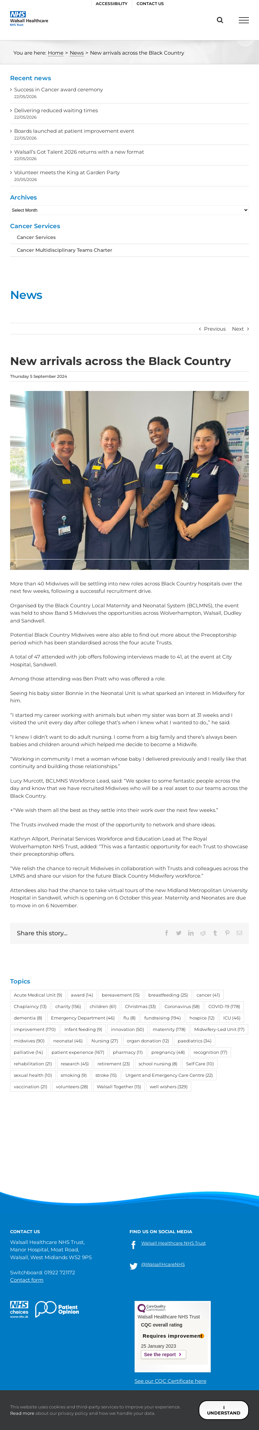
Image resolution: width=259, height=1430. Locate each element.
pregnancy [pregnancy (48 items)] (168, 1052)
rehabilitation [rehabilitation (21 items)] (33, 1063)
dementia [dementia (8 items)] (28, 1018)
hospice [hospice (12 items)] (202, 1018)
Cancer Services (36, 237)
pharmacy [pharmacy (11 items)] (128, 1052)
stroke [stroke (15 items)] (106, 1075)
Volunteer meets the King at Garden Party (67, 172)
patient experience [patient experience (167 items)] (78, 1052)
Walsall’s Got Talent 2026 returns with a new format (79, 152)
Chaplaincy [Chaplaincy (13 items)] (30, 1006)
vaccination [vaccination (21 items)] (30, 1086)
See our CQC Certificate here (170, 1381)
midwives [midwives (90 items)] (29, 1040)
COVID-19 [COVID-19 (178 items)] (224, 1006)
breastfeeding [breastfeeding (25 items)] (168, 995)
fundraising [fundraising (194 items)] (162, 1018)
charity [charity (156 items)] (68, 1006)
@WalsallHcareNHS (163, 1264)
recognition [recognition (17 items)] (210, 1052)
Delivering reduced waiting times (56, 110)
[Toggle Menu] (244, 20)
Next (238, 329)
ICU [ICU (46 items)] (231, 1018)
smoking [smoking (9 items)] (74, 1075)
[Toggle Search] (220, 20)
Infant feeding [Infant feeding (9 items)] (83, 1029)
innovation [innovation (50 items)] (127, 1029)
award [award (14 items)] (82, 995)
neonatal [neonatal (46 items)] (68, 1040)
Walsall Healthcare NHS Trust (173, 1243)
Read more (22, 1413)
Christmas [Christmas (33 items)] (140, 1006)
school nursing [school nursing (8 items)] (158, 1063)
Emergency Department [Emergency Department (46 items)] (83, 1018)
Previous (215, 329)
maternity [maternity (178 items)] (169, 1029)
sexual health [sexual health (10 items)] (33, 1075)
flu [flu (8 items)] (129, 1018)
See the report (160, 1354)
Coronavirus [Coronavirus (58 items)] (182, 1006)
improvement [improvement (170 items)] (35, 1029)
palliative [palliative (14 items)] (28, 1052)
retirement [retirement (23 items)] (113, 1063)
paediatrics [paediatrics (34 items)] (194, 1040)
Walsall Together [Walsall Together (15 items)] (119, 1086)
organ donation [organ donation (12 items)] (148, 1040)
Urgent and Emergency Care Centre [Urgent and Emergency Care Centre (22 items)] (169, 1075)
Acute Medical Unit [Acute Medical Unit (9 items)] (38, 995)
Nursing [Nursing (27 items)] (104, 1040)
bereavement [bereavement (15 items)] (121, 995)
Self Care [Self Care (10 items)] (200, 1063)
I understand (223, 1410)
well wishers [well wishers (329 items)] (169, 1086)
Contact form (27, 1280)
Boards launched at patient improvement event (74, 131)
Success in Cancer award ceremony (58, 89)
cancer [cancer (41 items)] (208, 995)
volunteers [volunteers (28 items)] (72, 1086)
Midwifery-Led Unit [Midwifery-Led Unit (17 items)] (219, 1029)
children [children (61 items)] (103, 1006)
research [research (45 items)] (75, 1063)
